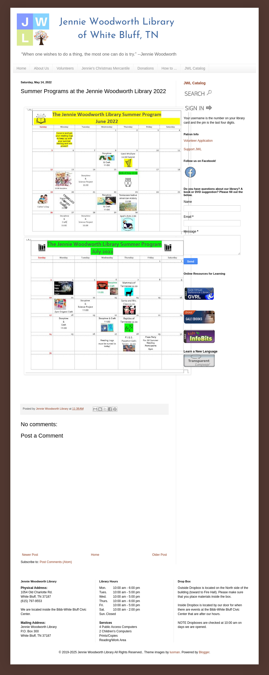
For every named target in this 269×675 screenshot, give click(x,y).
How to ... (169, 68)
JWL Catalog (195, 68)
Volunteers (65, 68)
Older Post (159, 555)
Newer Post (30, 555)
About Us (41, 68)
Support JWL (192, 149)
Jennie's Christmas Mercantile (105, 68)
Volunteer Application (198, 140)
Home (21, 68)
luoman (175, 652)
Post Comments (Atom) (56, 562)
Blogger (204, 652)
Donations (145, 68)
